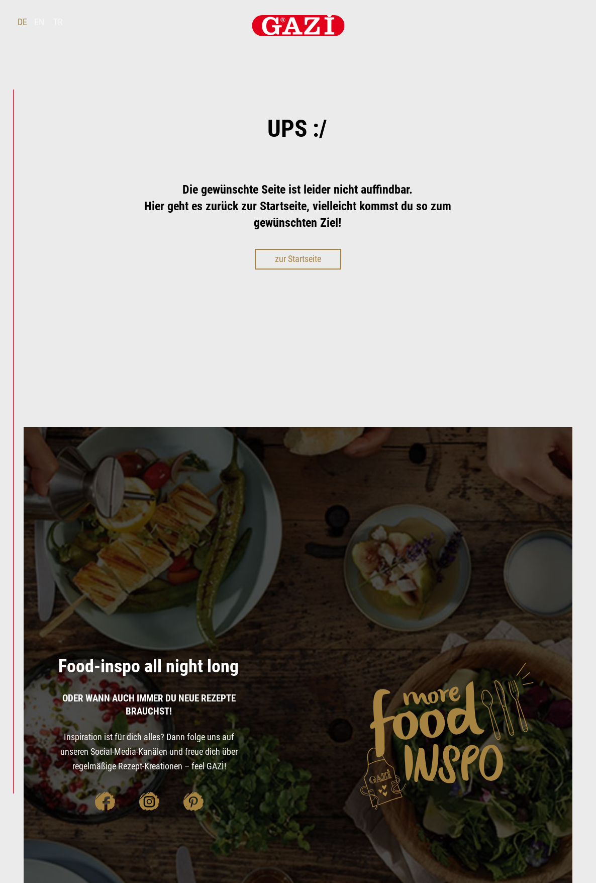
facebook (104, 801)
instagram (148, 801)
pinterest (193, 801)
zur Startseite (298, 258)
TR (58, 22)
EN (39, 22)
